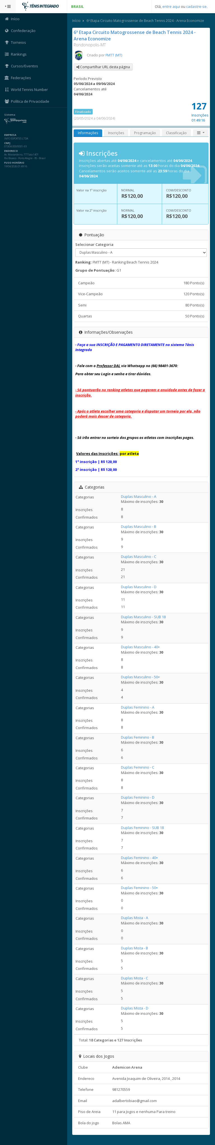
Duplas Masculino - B (138, 526)
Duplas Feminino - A (137, 707)
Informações (88, 132)
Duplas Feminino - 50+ (139, 887)
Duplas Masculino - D (138, 586)
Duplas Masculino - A (138, 496)
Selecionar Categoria (94, 244)
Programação (145, 132)
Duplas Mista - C (134, 978)
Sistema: (10, 114)
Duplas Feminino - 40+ (139, 857)
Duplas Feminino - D (138, 797)
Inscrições (116, 132)
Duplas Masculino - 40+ (140, 646)
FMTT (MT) (114, 55)
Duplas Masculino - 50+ (140, 676)
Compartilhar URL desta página (103, 67)
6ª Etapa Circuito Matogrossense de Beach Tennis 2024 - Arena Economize (145, 20)
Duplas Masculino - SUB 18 (143, 616)
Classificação (176, 132)
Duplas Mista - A (134, 917)
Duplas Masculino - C (138, 556)
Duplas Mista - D (134, 1008)
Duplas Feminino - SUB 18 (142, 827)
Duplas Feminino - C (137, 767)
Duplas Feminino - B (137, 737)
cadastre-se (196, 6)
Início (76, 20)
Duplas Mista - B (134, 948)
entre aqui (171, 6)
